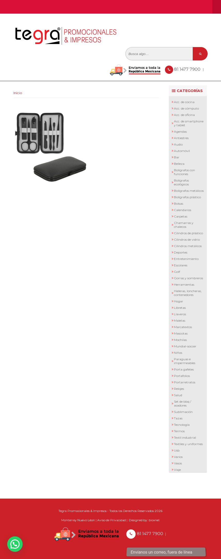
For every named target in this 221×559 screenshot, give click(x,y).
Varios (178, 457)
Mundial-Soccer (185, 346)
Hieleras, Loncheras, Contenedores (188, 293)
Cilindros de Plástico (188, 233)
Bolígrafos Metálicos (189, 191)
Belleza (179, 164)
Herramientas (184, 284)
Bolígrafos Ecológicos (181, 182)
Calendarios (182, 210)
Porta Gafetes (184, 369)
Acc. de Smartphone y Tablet (189, 123)
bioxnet (154, 520)
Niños (178, 353)
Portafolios (182, 376)
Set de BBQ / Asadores (182, 403)
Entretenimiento (186, 259)
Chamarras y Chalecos (183, 225)
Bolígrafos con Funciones (184, 172)
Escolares (180, 265)
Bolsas (178, 203)
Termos (179, 431)
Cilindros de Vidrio (187, 239)
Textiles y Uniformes (188, 444)
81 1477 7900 (187, 69)
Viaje (177, 470)
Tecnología (182, 425)
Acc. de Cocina (184, 102)
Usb (177, 450)
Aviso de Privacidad (111, 520)
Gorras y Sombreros (188, 278)
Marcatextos (183, 327)
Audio (178, 144)
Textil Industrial (185, 437)
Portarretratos (184, 382)
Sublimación (183, 412)
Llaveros (180, 314)
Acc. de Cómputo (186, 108)
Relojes (179, 389)
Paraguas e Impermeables (184, 361)
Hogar (178, 301)
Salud (178, 395)
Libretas (180, 308)
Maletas (179, 320)
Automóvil (182, 151)
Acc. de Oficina (184, 115)
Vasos (178, 463)
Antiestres (181, 138)
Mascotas (181, 333)
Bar (176, 157)
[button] (15, 544)
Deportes (180, 252)
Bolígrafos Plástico (187, 197)
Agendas (180, 131)
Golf (177, 272)
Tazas (178, 418)
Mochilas (180, 340)
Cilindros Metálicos (188, 246)
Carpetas (180, 216)
